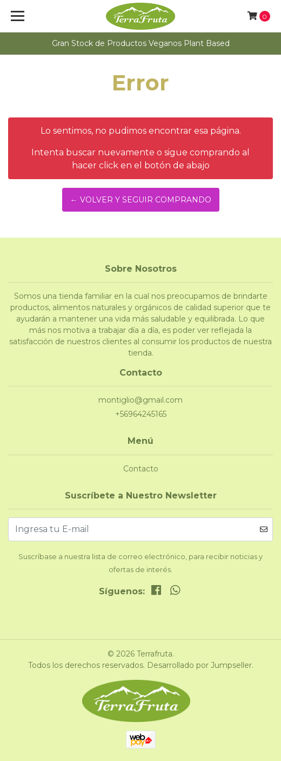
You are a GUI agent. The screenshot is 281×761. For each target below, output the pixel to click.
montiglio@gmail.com (140, 400)
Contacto (140, 469)
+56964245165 (140, 414)
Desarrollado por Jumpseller (199, 665)
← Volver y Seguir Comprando (140, 200)
